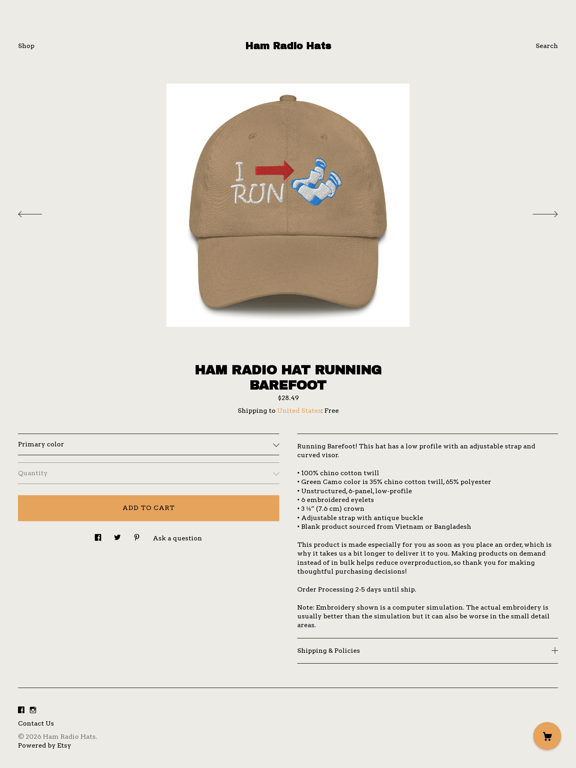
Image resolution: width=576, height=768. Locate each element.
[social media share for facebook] (98, 535)
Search (547, 46)
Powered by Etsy (44, 745)
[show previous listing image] (38, 212)
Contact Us (36, 723)
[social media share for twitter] (117, 535)
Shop (26, 46)
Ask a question (177, 538)
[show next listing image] (538, 212)
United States (299, 410)
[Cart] (547, 736)
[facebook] (21, 710)
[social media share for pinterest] (137, 535)
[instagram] (33, 710)
